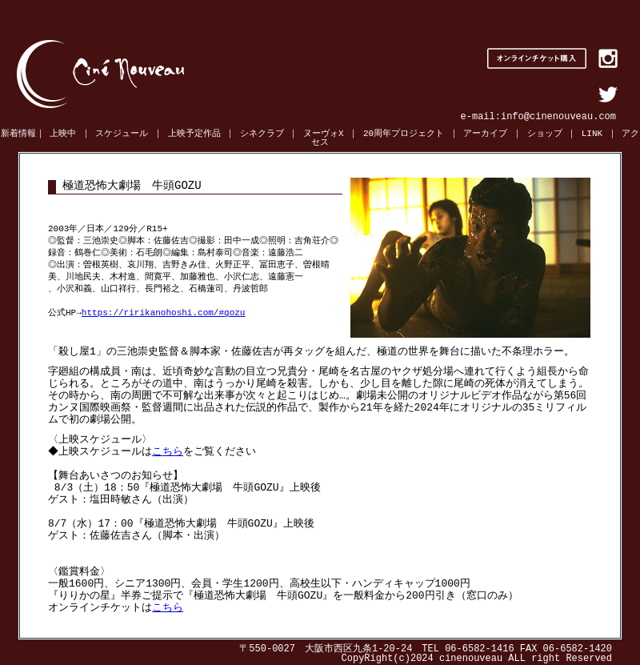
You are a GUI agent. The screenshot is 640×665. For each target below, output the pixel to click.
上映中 (63, 134)
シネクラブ (262, 134)
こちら (170, 451)
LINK (592, 134)
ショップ (544, 134)
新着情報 (18, 134)
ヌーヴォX (323, 134)
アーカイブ (485, 134)
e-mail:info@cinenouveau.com (538, 116)
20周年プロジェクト (403, 134)
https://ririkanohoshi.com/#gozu (164, 313)
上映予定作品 (194, 134)
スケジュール (121, 134)
